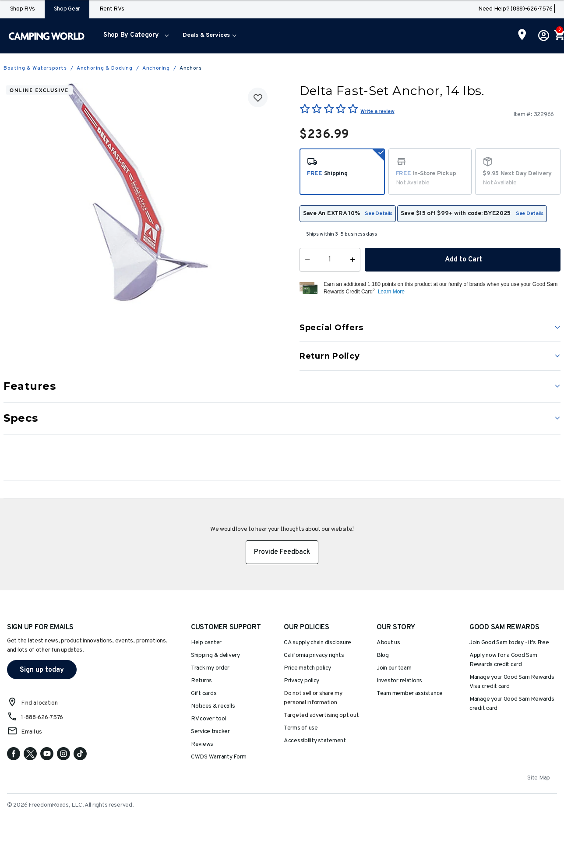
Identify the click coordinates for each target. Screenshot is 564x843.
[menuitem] (134, 35)
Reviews (202, 744)
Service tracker (210, 731)
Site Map (538, 778)
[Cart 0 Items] (558, 36)
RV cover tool (208, 719)
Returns (201, 680)
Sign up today (42, 670)
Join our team (394, 668)
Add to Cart (463, 259)
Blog (383, 655)
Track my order (210, 668)
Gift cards (203, 693)
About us (388, 642)
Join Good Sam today (509, 642)
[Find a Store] (522, 35)
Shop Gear (67, 9)
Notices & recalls (213, 706)
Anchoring (155, 68)
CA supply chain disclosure (317, 642)
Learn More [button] (391, 292)
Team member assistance (410, 693)
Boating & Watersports (35, 68)
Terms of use (301, 728)
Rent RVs (111, 9)
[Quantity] (330, 259)
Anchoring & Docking (104, 68)
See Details (378, 213)
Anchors (190, 68)
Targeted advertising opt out (321, 715)
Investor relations (399, 680)
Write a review (377, 111)
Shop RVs (22, 9)
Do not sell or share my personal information (313, 698)
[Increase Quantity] (354, 259)
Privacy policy (301, 680)
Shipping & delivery (215, 655)
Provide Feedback (282, 552)
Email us (31, 732)
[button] (134, 35)
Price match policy (307, 668)
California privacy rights (314, 655)
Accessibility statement (315, 740)
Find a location (39, 703)
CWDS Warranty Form (219, 757)
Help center (206, 642)
